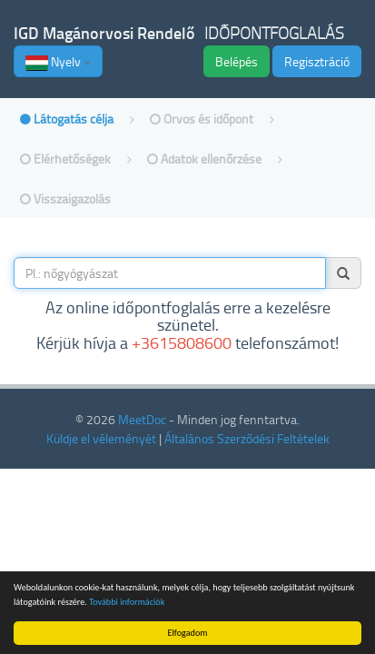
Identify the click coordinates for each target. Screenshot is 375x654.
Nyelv (58, 62)
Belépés (236, 61)
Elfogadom (188, 633)
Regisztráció (317, 61)
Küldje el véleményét (101, 438)
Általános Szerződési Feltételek (247, 438)
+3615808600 (182, 342)
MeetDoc (142, 419)
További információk (126, 602)
